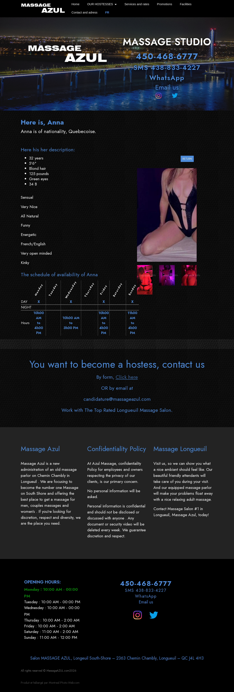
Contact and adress (84, 12)
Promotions (164, 4)
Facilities (185, 4)
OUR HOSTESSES (100, 4)
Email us (167, 87)
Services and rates (136, 4)
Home (75, 4)
